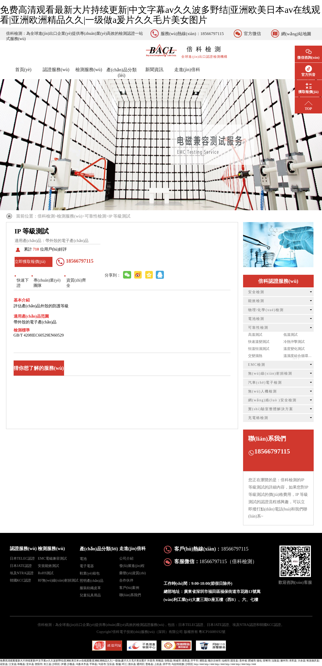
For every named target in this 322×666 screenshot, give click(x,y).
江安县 (12, 664)
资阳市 (38, 664)
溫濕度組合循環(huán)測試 (295, 356)
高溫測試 (255, 335)
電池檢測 (256, 319)
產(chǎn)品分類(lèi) (121, 72)
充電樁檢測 (258, 418)
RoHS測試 (45, 573)
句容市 (102, 664)
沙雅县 (71, 664)
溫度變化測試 (294, 349)
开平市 (194, 660)
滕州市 (284, 660)
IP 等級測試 (119, 216)
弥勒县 (168, 660)
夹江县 (47, 664)
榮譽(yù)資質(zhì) (132, 573)
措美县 (186, 660)
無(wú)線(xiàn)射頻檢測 (270, 373)
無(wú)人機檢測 (262, 391)
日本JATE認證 (21, 566)
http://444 (199, 664)
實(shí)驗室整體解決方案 (271, 409)
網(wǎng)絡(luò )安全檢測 (272, 400)
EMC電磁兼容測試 (52, 558)
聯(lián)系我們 (130, 595)
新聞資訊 (154, 69)
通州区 (140, 664)
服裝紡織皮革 (90, 588)
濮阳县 (203, 660)
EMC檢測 (256, 365)
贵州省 (243, 660)
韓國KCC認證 (20, 580)
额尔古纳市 (214, 660)
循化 (259, 660)
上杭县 (158, 664)
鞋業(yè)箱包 (90, 573)
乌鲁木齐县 (82, 664)
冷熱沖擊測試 (294, 342)
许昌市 (151, 660)
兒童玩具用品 (90, 595)
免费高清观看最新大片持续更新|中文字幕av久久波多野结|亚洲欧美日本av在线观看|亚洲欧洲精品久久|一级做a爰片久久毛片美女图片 (160, 15)
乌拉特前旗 (177, 664)
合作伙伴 (126, 580)
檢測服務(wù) (88, 69)
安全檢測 (256, 292)
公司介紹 (126, 558)
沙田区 (56, 664)
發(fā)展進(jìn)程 (131, 566)
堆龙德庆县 (312, 660)
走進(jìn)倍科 (187, 69)
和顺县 (159, 660)
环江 (124, 664)
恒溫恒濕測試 (258, 349)
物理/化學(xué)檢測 (266, 310)
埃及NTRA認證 (22, 573)
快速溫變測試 (258, 342)
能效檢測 (256, 301)
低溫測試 (290, 335)
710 (36, 249)
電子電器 (87, 566)
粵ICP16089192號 (212, 632)
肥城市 (252, 660)
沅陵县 (275, 660)
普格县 (149, 664)
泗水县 (132, 664)
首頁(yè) (23, 69)
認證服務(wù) (56, 69)
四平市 (166, 664)
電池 (83, 559)
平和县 (93, 664)
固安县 (234, 660)
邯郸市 (267, 660)
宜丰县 (30, 664)
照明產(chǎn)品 (91, 581)
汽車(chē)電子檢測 (265, 382)
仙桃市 (225, 660)
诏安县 (4, 664)
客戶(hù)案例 (129, 588)
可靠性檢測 (95, 216)
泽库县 (293, 660)
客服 (118, 664)
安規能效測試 (48, 566)
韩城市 (177, 660)
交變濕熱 (255, 356)
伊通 (63, 664)
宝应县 (110, 664)
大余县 (301, 660)
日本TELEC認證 (22, 558)
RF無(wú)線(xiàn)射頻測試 (58, 580)
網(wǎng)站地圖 (296, 34)
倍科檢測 (46, 216)
